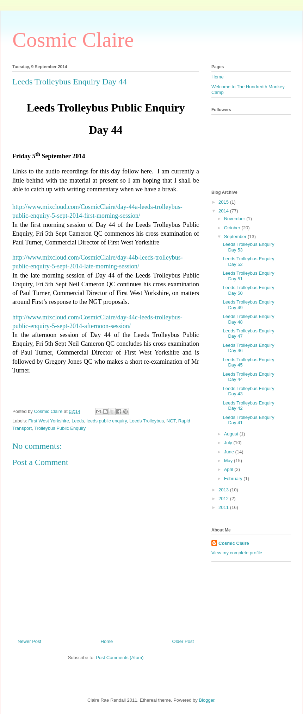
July (229, 442)
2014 (224, 210)
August (232, 433)
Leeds (78, 420)
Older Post (183, 641)
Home (107, 641)
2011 (224, 507)
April (229, 469)
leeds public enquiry (107, 420)
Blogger (206, 700)
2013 (224, 489)
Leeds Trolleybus (146, 420)
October (233, 227)
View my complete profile (236, 552)
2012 (224, 498)
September (236, 236)
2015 (224, 202)
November (235, 218)
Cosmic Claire (73, 39)
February (234, 478)
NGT (171, 420)
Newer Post (29, 641)
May (229, 460)
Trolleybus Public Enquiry (60, 428)
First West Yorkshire (49, 420)
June (229, 451)
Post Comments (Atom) (119, 657)
